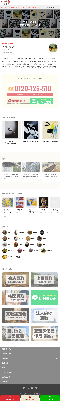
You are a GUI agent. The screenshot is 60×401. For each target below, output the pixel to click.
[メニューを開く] (57, 2)
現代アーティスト (7, 43)
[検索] (52, 2)
